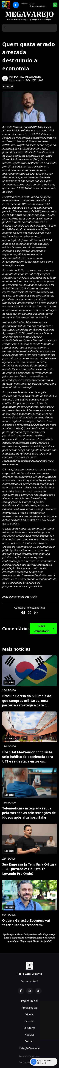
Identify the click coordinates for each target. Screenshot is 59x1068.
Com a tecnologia (29, 1062)
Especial (8, 86)
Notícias (30, 1034)
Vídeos (29, 1014)
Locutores (29, 1028)
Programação (30, 1007)
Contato (29, 1041)
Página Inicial (29, 1001)
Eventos (29, 1021)
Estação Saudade (29, 1048)
